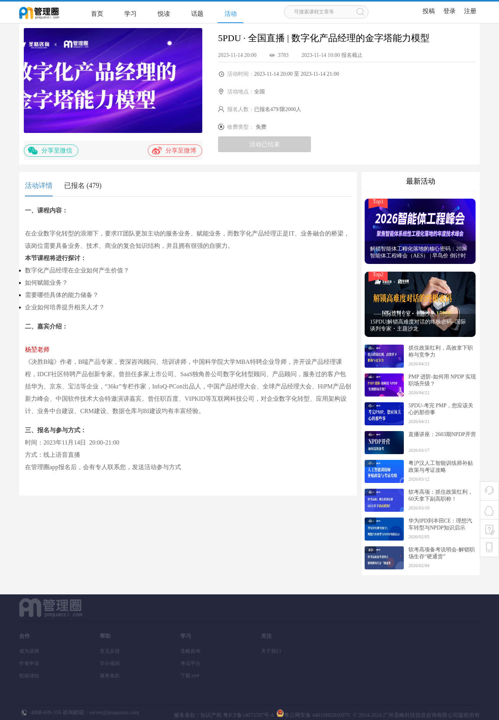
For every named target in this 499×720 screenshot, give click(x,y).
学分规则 (110, 663)
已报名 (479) (83, 185)
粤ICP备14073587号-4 (248, 715)
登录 (449, 11)
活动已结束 (264, 144)
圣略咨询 (190, 651)
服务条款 (110, 676)
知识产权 (211, 715)
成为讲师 (29, 651)
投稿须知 (29, 676)
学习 (130, 13)
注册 (470, 11)
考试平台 (190, 663)
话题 (197, 13)
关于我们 (271, 651)
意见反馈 (110, 651)
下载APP (190, 676)
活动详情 (39, 185)
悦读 (164, 13)
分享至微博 (174, 150)
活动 (231, 13)
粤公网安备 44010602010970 (312, 715)
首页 (97, 13)
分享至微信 (50, 150)
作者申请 (29, 663)
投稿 (429, 11)
